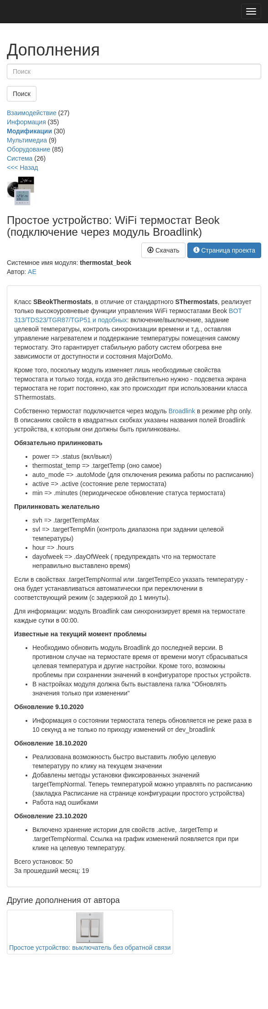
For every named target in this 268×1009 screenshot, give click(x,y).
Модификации (29, 131)
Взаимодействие (32, 113)
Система (19, 158)
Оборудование (28, 149)
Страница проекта (224, 250)
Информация (26, 122)
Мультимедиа (27, 140)
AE (32, 271)
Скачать (163, 250)
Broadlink (182, 411)
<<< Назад (22, 167)
